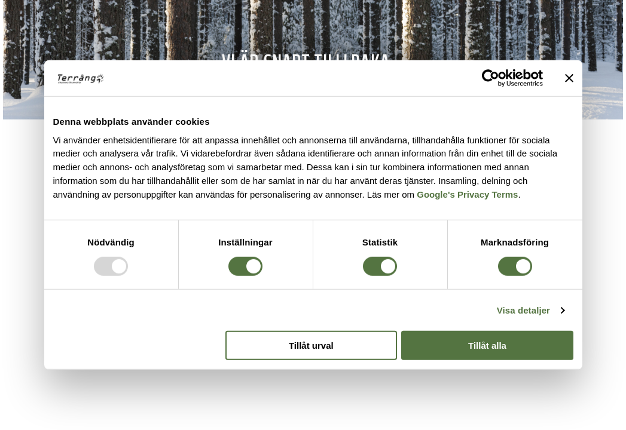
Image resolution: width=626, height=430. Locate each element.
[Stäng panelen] (569, 78)
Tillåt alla (487, 345)
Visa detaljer (523, 310)
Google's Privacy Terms (467, 194)
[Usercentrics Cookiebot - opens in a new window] (490, 78)
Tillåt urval (311, 345)
